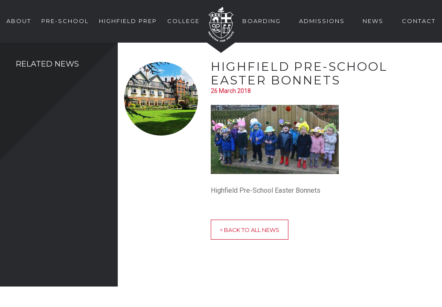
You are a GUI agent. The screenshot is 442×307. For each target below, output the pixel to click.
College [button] (183, 20)
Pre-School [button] (65, 20)
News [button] (373, 20)
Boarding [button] (261, 20)
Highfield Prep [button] (128, 20)
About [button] (18, 20)
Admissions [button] (322, 20)
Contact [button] (419, 20)
